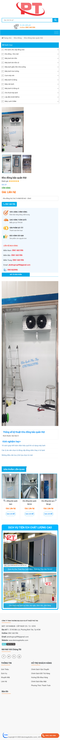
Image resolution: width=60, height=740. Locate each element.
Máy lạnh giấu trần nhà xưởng (13, 67)
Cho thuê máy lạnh (9, 93)
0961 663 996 (30, 27)
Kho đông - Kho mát (10, 54)
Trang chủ (6, 38)
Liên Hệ (4, 681)
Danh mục (7, 45)
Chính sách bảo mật (38, 681)
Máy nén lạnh (7, 84)
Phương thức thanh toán (41, 685)
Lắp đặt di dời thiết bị (10, 97)
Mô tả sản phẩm (16, 274)
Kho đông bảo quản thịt (33, 38)
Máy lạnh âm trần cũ (10, 63)
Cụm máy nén (7, 76)
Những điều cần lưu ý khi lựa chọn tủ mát (17, 455)
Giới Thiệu (5, 669)
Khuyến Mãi (5, 677)
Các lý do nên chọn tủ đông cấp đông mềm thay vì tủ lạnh (23, 450)
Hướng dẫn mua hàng (39, 677)
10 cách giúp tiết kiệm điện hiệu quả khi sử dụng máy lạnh (23, 446)
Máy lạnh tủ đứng (9, 80)
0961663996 (10, 270)
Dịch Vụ (4, 673)
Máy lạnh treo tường (10, 71)
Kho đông (18, 38)
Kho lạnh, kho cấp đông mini (12, 50)
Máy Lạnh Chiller (8, 101)
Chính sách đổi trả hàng (40, 673)
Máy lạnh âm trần (9, 58)
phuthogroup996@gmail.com (19, 265)
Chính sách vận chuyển (40, 669)
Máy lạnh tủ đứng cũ (10, 88)
